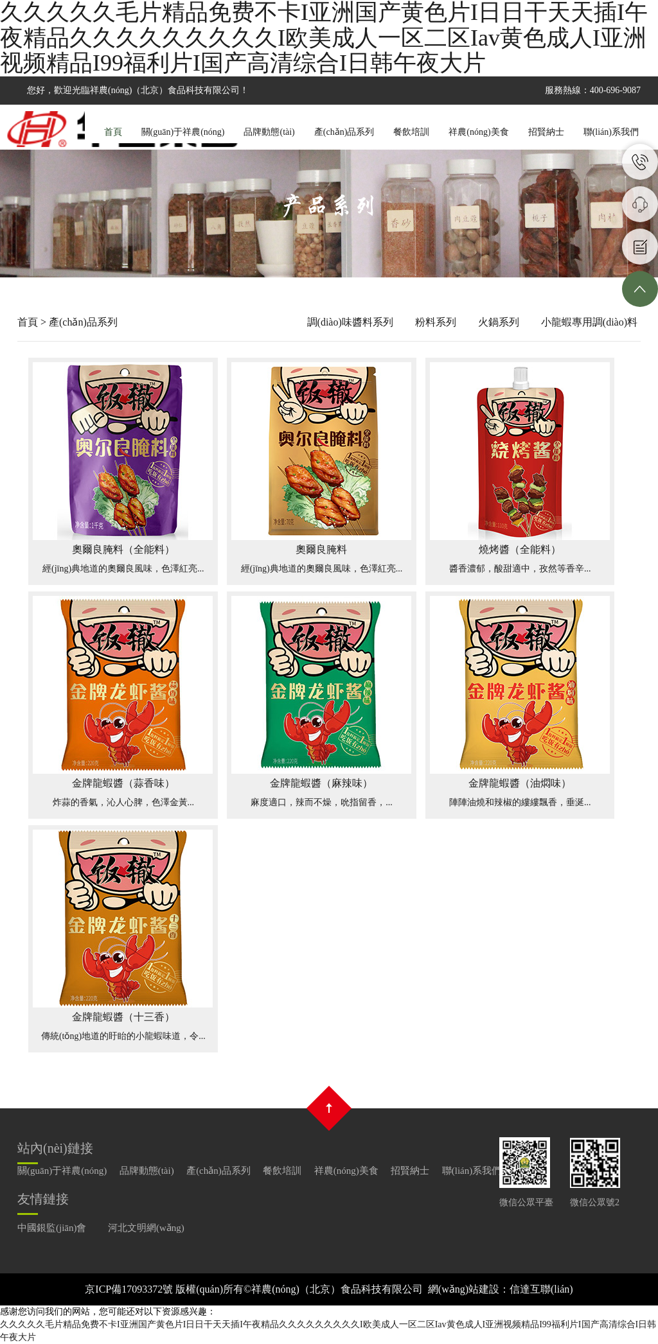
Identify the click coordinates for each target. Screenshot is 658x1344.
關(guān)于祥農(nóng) (183, 132)
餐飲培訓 (411, 132)
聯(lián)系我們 (611, 132)
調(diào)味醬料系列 (350, 322)
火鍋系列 (498, 322)
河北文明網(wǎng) (146, 1228)
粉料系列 (435, 322)
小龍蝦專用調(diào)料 (589, 322)
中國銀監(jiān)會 (51, 1228)
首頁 (113, 132)
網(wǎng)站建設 (463, 1289)
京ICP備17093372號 (129, 1289)
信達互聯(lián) (541, 1289)
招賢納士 (546, 132)
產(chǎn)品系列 (344, 132)
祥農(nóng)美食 (478, 132)
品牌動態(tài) (269, 132)
